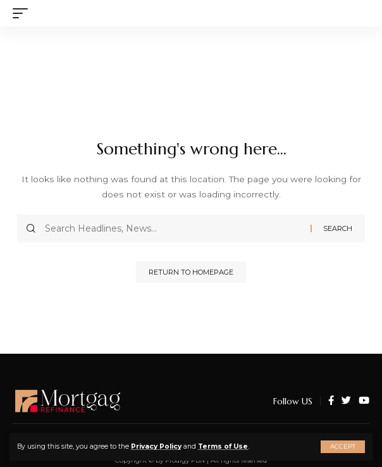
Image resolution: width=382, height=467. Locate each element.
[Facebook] (331, 401)
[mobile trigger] (23, 13)
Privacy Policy (156, 446)
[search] (359, 13)
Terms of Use (223, 446)
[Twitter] (346, 401)
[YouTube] (364, 401)
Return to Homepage (191, 272)
